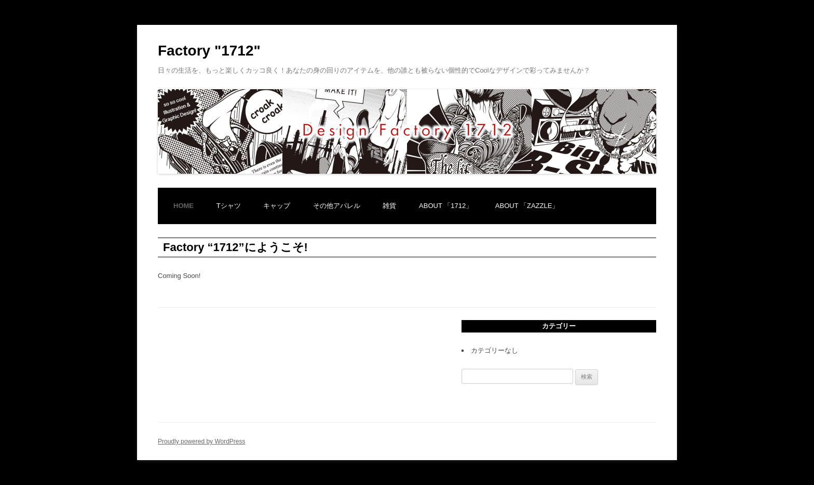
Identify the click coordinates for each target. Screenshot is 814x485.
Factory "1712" (209, 51)
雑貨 (389, 206)
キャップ (276, 206)
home (183, 206)
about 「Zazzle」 (527, 206)
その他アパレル (336, 206)
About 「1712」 (445, 206)
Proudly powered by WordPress (202, 441)
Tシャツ (228, 206)
